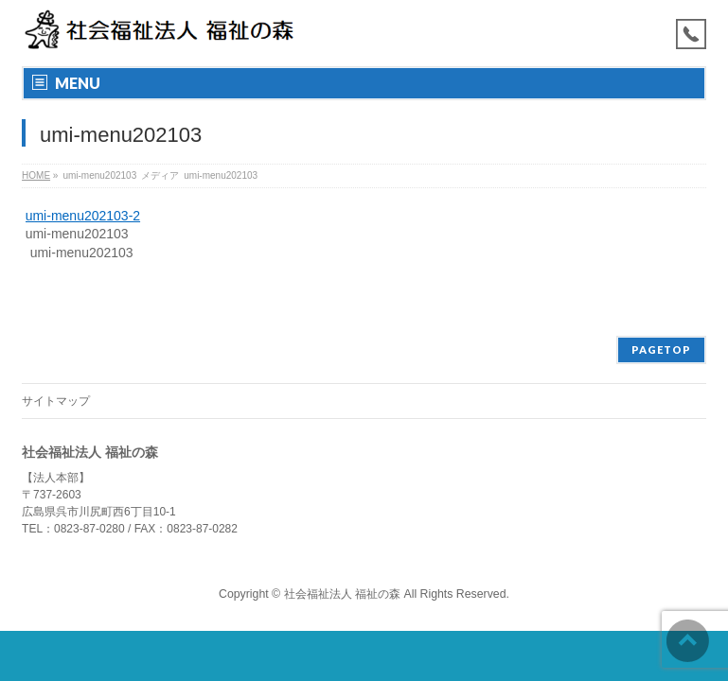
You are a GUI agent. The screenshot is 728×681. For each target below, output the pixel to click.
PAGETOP (661, 349)
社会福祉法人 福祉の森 (342, 594)
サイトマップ (56, 401)
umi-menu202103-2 (83, 215)
